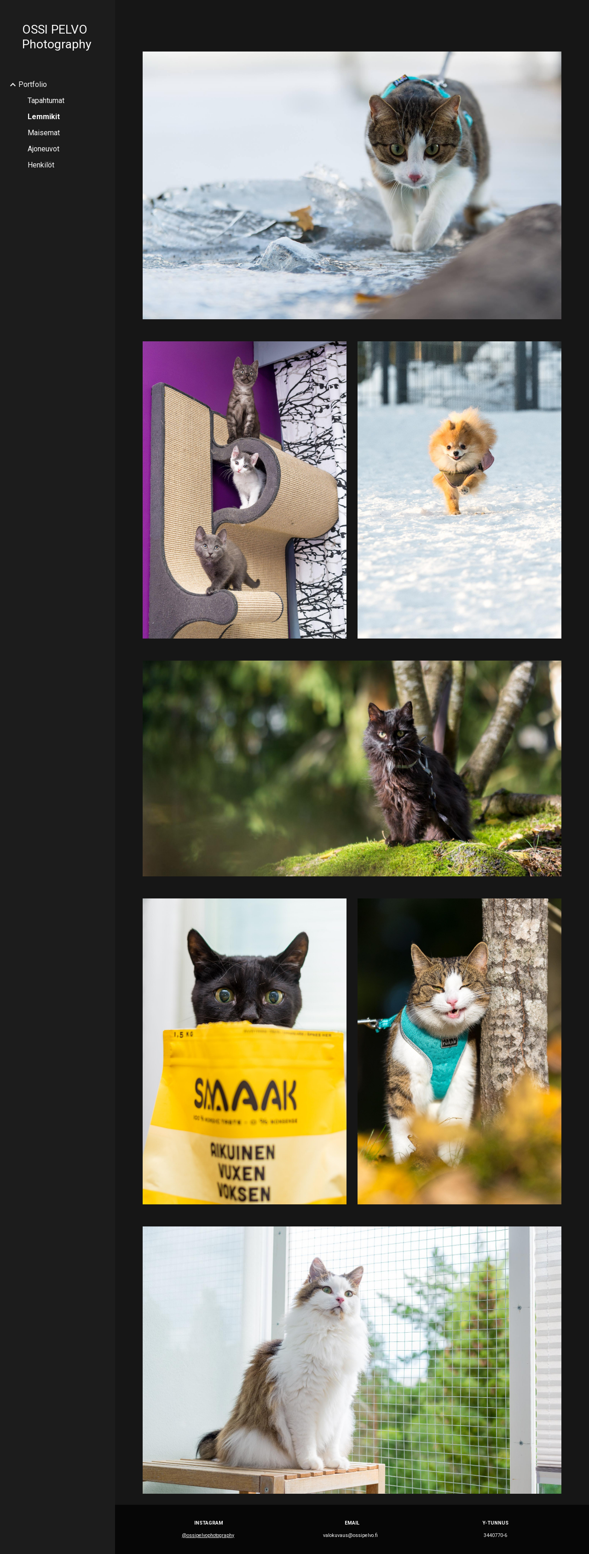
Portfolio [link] (32, 84)
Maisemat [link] (44, 132)
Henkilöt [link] (41, 165)
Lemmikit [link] (44, 116)
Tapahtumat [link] (46, 100)
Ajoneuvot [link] (43, 148)
